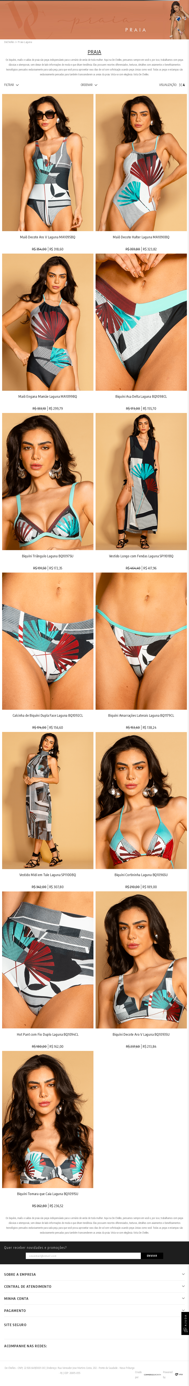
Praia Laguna (25, 42)
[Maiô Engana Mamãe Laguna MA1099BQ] (47, 332)
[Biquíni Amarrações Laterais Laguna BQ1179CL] (141, 651)
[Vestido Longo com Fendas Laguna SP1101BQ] (141, 491)
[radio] (180, 85)
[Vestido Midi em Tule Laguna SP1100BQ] (47, 810)
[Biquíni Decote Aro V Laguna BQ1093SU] (141, 970)
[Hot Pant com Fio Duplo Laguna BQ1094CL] (47, 970)
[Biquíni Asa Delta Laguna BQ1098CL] (141, 332)
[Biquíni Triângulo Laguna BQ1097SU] (47, 491)
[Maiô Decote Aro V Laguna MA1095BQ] (47, 172)
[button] (11, 85)
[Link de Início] (9, 42)
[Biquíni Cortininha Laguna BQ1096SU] (141, 810)
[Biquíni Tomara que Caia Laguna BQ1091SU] (47, 1129)
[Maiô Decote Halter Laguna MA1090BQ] (141, 172)
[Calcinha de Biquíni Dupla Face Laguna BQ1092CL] (47, 651)
